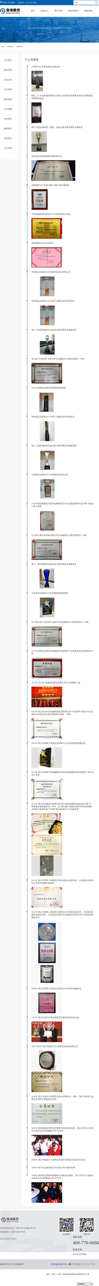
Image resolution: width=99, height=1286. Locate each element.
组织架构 (8, 99)
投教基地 (88, 11)
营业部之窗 (50, 22)
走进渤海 (65, 22)
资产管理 (58, 11)
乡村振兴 (8, 119)
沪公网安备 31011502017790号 (82, 1264)
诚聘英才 (8, 128)
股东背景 (8, 70)
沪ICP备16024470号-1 (59, 1264)
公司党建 (8, 109)
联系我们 (8, 138)
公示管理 (8, 148)
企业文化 (8, 80)
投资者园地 (73, 11)
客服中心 (35, 22)
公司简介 (8, 60)
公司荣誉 (19, 46)
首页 (33, 11)
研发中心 (45, 11)
